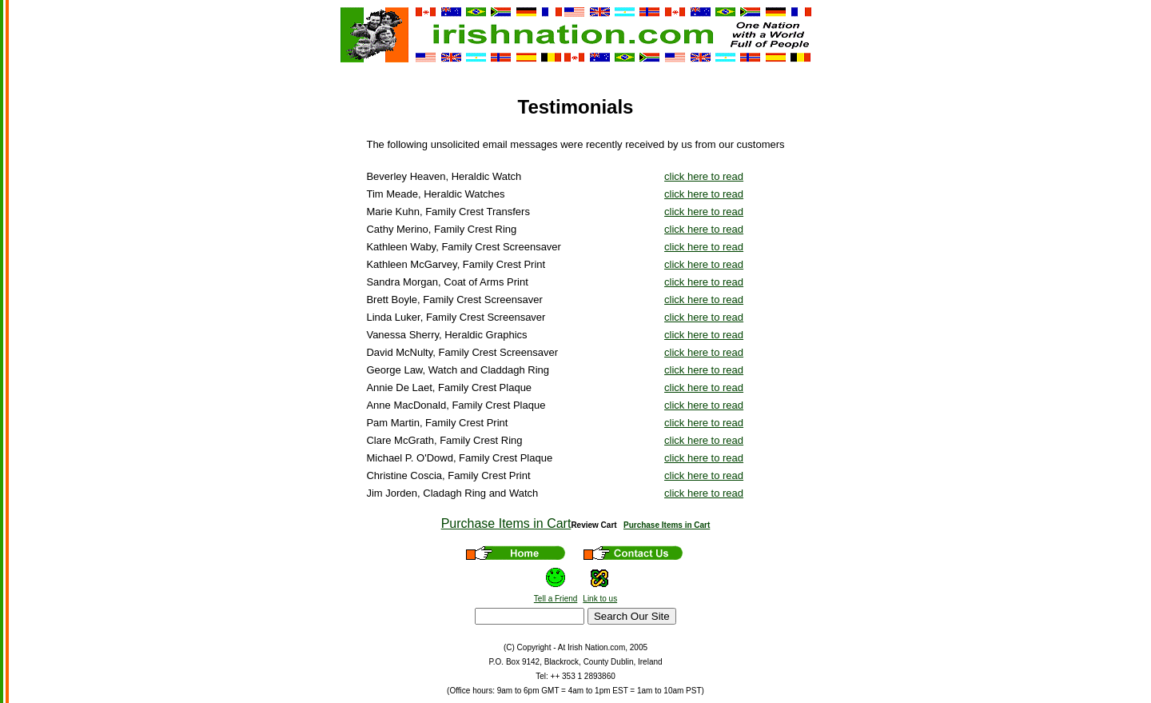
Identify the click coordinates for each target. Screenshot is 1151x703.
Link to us (600, 598)
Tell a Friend (555, 598)
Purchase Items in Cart (506, 523)
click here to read (703, 176)
